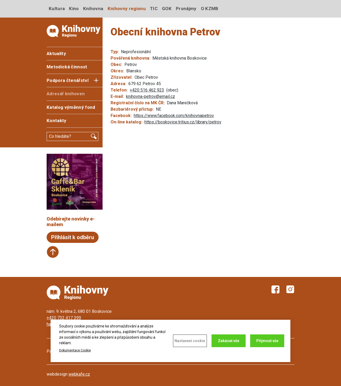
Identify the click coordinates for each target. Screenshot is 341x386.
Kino (74, 8)
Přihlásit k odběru (72, 237)
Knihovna (93, 8)
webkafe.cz (79, 374)
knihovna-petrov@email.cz (150, 96)
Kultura (57, 8)
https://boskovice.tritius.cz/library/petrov (182, 121)
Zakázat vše (228, 341)
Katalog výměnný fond (71, 107)
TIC (154, 8)
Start (53, 252)
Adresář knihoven (66, 93)
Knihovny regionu (127, 8)
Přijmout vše (267, 341)
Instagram (290, 289)
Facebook (275, 289)
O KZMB (209, 8)
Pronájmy (186, 8)
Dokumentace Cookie (75, 350)
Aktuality (56, 53)
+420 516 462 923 (147, 90)
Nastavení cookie (189, 341)
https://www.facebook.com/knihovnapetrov (174, 115)
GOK (167, 8)
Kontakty (57, 120)
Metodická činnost (67, 66)
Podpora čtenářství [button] (68, 80)
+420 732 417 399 (64, 317)
